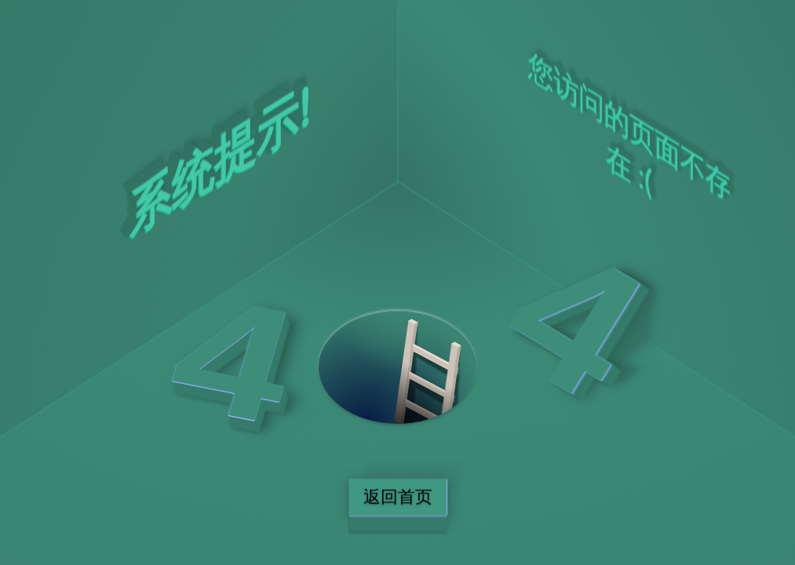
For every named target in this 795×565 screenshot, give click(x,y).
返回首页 (397, 497)
